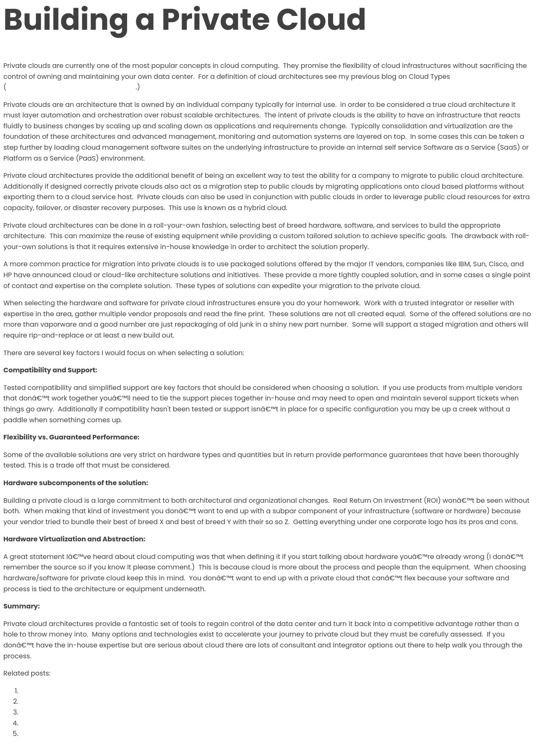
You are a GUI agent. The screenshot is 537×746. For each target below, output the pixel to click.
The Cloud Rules (47, 691)
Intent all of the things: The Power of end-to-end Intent (113, 712)
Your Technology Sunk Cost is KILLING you (91, 733)
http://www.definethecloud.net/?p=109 (71, 87)
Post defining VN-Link (57, 723)
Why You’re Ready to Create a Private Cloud (95, 701)
